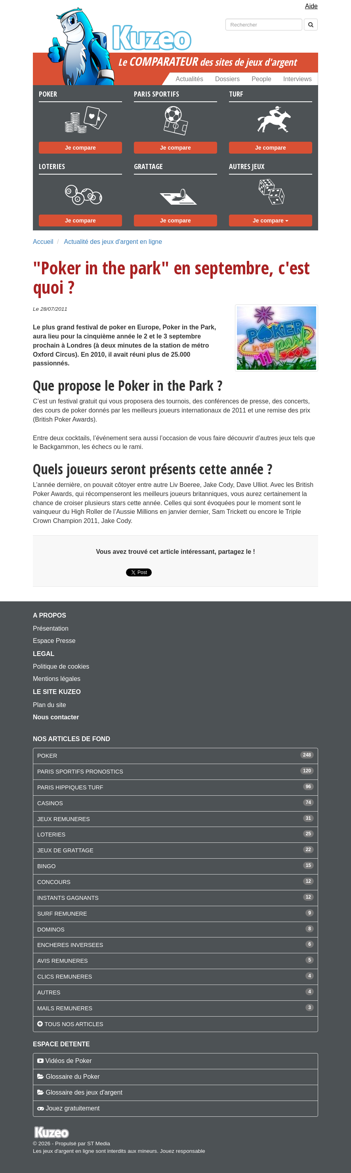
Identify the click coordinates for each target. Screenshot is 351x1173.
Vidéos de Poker (68, 1060)
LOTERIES (51, 834)
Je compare (80, 147)
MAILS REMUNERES (64, 1008)
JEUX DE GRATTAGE (65, 850)
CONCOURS (54, 882)
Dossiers (227, 79)
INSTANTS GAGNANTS (68, 898)
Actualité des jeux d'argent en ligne (113, 241)
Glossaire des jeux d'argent (84, 1092)
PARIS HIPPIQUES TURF (70, 787)
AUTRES (48, 992)
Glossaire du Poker (72, 1076)
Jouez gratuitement (72, 1108)
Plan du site (49, 705)
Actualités (189, 79)
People (261, 79)
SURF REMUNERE (62, 914)
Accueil (43, 241)
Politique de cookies (61, 666)
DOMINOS (51, 929)
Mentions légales (56, 678)
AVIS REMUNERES (62, 961)
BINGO (46, 866)
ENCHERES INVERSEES (70, 945)
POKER (47, 756)
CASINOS (50, 803)
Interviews (297, 79)
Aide (311, 6)
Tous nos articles (73, 1024)
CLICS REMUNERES (64, 976)
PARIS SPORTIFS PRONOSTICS (80, 771)
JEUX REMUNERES (63, 819)
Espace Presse (54, 640)
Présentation (51, 628)
